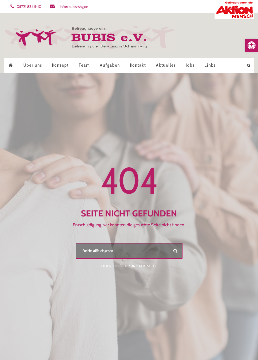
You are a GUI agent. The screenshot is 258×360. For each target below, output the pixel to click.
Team (84, 65)
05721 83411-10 (25, 6)
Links (210, 65)
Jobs (190, 65)
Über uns (32, 65)
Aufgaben (110, 65)
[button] (251, 45)
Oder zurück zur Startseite (129, 266)
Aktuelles (166, 65)
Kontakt (138, 65)
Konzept (60, 65)
